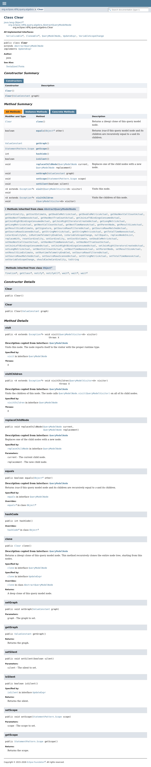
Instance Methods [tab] (36, 112)
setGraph (41, 173)
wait (64, 273)
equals (40, 131)
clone (39, 121)
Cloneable (32, 36)
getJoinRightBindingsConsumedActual (27, 221)
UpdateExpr (69, 36)
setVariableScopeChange (19, 259)
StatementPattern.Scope (19, 148)
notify (38, 273)
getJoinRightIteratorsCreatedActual (74, 221)
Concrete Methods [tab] (63, 112)
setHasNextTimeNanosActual (57, 242)
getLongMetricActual (112, 221)
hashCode (41, 154)
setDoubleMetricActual (103, 238)
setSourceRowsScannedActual (59, 256)
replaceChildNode (46, 164)
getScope (41, 148)
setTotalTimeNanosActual (124, 256)
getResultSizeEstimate (19, 228)
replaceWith (12, 238)
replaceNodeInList (121, 235)
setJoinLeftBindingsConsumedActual (27, 245)
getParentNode (105, 224)
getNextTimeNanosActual (80, 224)
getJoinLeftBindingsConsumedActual (98, 218)
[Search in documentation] (128, 10)
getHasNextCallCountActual (126, 214)
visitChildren (44, 197)
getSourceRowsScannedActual (22, 231)
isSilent (41, 159)
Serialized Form (15, 66)
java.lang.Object (13, 22)
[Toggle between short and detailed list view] (5, 209)
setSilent (42, 184)
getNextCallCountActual (48, 224)
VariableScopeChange (91, 36)
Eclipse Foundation (35, 762)
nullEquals (101, 235)
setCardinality (55, 238)
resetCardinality (32, 238)
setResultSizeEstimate (19, 252)
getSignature (43, 228)
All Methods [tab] (13, 112)
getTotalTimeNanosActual (119, 231)
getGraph (41, 143)
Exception (26, 189)
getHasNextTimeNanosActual (21, 218)
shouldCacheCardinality (51, 259)
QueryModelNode (51, 36)
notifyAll (52, 273)
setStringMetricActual (92, 256)
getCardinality (14, 214)
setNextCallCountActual (47, 249)
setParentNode (104, 249)
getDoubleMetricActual (62, 214)
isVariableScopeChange (78, 235)
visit (39, 189)
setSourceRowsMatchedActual (22, 256)
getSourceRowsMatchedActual (109, 228)
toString (73, 259)
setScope (41, 178)
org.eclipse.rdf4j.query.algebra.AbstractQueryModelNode (39, 25)
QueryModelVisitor (55, 189)
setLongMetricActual (17, 249)
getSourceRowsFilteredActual (71, 228)
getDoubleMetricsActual (93, 214)
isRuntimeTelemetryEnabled (45, 235)
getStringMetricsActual (86, 231)
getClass (25, 273)
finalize (10, 273)
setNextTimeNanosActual (78, 249)
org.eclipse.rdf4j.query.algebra (18, 9)
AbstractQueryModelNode (28, 46)
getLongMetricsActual (18, 224)
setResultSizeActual (128, 249)
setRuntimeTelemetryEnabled (52, 252)
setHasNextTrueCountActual (92, 242)
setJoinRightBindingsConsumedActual (73, 245)
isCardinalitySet (15, 235)
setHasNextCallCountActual (21, 242)
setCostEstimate (77, 238)
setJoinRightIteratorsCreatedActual (121, 245)
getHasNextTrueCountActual (57, 218)
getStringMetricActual (56, 231)
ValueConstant (21, 96)
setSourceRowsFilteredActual (90, 252)
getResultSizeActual (129, 224)
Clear (40, 9)
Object (49, 131)
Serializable (14, 36)
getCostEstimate (36, 214)
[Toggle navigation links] (4, 3)
